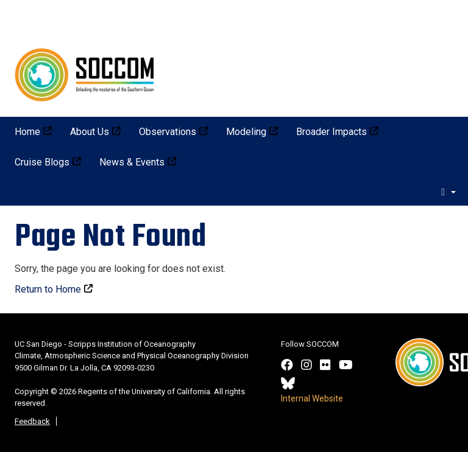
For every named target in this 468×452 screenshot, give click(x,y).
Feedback (32, 421)
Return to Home (48, 289)
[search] (448, 192)
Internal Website (312, 398)
